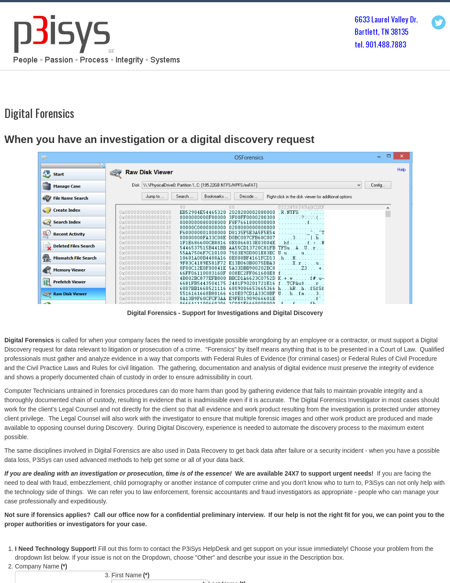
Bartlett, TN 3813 (380, 31)
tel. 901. (366, 44)
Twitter (439, 22)
